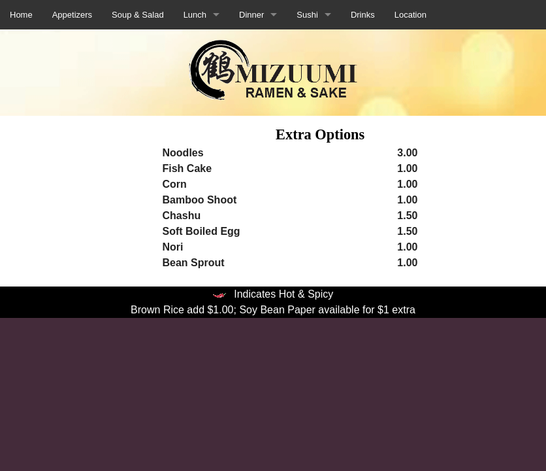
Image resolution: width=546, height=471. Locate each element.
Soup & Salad (138, 15)
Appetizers (72, 15)
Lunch (195, 15)
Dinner (251, 15)
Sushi (307, 15)
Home (21, 15)
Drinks (363, 15)
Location (410, 15)
